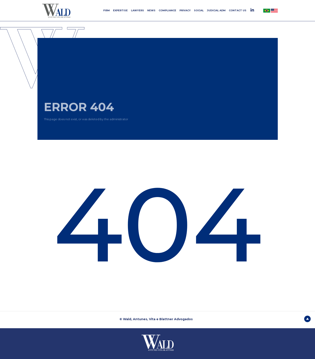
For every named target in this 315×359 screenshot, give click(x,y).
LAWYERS (137, 10)
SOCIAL (199, 10)
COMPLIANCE (167, 10)
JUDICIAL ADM (216, 10)
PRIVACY (185, 10)
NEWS (151, 10)
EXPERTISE (120, 10)
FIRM (106, 10)
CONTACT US (237, 10)
